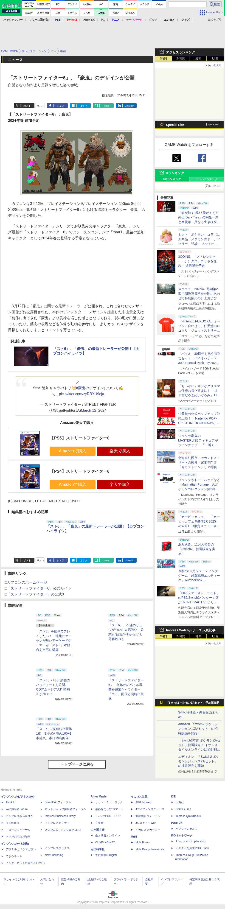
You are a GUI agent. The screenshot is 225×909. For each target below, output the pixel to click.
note (106, 105)
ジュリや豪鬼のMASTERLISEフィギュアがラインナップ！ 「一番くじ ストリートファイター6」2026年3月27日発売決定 (198, 445)
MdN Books (142, 842)
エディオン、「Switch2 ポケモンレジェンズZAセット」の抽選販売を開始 (198, 761)
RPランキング (172, 179)
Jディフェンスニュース (149, 809)
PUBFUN (177, 823)
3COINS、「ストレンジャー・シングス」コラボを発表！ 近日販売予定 (197, 261)
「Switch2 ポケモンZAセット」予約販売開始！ (192, 704)
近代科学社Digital (106, 855)
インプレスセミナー (57, 823)
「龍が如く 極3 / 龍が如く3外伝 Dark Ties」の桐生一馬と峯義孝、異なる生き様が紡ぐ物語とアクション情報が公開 (199, 222)
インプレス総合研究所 (19, 816)
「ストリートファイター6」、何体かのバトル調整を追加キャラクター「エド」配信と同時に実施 (126, 689)
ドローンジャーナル (18, 829)
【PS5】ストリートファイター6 (79, 438)
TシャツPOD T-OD (108, 816)
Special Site (175, 125)
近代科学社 (97, 849)
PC (103, 19)
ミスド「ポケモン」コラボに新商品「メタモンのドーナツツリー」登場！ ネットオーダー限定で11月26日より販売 (199, 244)
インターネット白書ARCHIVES (25, 863)
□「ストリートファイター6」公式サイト (38, 588)
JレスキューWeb (145, 823)
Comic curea (183, 809)
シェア (60, 105)
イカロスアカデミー (147, 829)
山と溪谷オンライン (107, 835)
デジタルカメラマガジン (21, 849)
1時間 (163, 58)
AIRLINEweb (143, 802)
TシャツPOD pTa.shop (190, 841)
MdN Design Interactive (149, 849)
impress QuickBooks (188, 816)
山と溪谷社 (97, 829)
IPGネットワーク (181, 835)
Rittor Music (99, 796)
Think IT (11, 802)
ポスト (27, 105)
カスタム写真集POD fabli (192, 848)
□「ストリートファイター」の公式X (34, 594)
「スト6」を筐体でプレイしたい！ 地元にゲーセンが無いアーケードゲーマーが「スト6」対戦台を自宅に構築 (53, 640)
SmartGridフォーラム (58, 802)
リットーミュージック (109, 802)
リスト (40, 105)
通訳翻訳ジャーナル (147, 816)
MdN (134, 836)
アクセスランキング (180, 52)
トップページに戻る (76, 764)
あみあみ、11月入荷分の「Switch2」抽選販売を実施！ (196, 549)
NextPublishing (54, 855)
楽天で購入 (120, 451)
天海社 (180, 802)
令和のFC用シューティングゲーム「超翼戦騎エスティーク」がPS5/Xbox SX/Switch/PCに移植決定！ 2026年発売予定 (199, 580)
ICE (173, 796)
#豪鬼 (80, 388)
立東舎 (99, 823)
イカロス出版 (139, 796)
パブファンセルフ (187, 828)
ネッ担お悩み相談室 (18, 836)
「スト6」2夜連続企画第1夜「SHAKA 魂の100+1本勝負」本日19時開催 (54, 733)
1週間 (198, 58)
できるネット (14, 856)
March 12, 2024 (93, 410)
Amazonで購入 (72, 451)
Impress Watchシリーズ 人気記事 (190, 630)
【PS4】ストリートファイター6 (79, 471)
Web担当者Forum (17, 809)
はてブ (83, 105)
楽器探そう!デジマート (109, 809)
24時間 (180, 58)
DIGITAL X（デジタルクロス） (64, 829)
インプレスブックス (57, 848)
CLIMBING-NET (105, 842)
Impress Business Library (60, 816)
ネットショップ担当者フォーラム (65, 809)
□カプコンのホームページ (26, 582)
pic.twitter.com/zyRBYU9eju (81, 394)
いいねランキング (207, 179)
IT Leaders (12, 823)
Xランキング (175, 173)
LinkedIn (129, 105)
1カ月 (215, 58)
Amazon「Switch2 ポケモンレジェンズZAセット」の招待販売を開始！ (198, 728)
